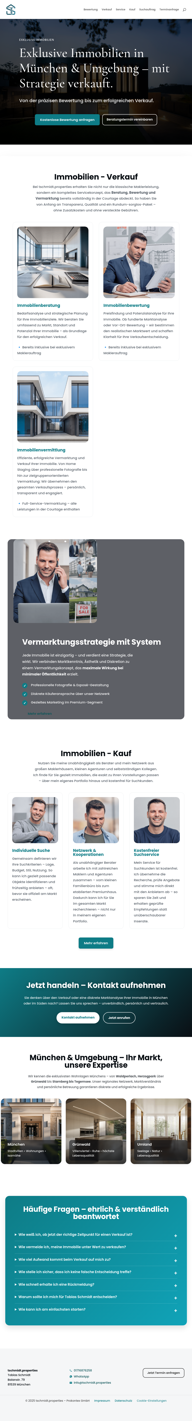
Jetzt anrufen (119, 1018)
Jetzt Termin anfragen (163, 1373)
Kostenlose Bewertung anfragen (67, 119)
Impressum (102, 1401)
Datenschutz (123, 1401)
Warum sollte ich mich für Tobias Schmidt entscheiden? (68, 1296)
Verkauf (107, 9)
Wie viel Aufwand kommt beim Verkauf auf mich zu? (65, 1259)
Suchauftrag (147, 9)
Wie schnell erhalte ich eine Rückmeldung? (56, 1284)
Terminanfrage (169, 9)
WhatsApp (81, 1376)
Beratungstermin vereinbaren (130, 119)
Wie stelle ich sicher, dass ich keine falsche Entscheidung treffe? (75, 1271)
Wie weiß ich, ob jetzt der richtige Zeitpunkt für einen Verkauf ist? (75, 1234)
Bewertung (91, 9)
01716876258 (83, 1370)
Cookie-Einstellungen (152, 1401)
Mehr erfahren (40, 713)
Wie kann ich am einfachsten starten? (52, 1309)
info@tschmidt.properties (92, 1383)
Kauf (132, 9)
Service (120, 9)
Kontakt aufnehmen (78, 1017)
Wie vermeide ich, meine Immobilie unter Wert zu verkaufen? (72, 1247)
